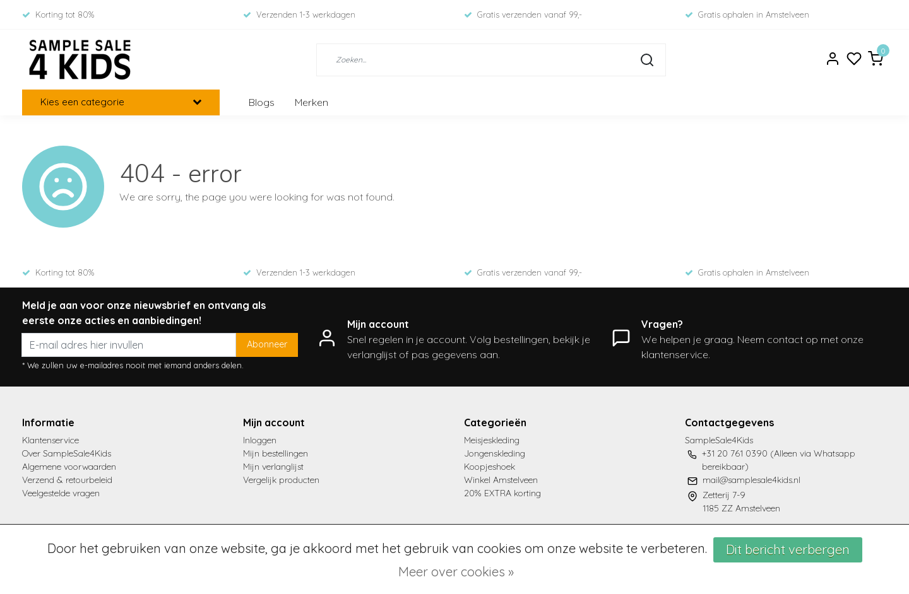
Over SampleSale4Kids (66, 453)
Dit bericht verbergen (788, 549)
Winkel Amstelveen (501, 480)
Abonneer (267, 344)
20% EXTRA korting (502, 493)
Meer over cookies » (456, 571)
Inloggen (259, 440)
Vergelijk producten (281, 480)
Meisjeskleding (492, 440)
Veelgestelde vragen (61, 493)
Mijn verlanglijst (273, 466)
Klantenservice (50, 440)
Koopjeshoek (489, 466)
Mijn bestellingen (275, 453)
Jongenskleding (494, 453)
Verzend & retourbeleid (67, 480)
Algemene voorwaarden (69, 466)
